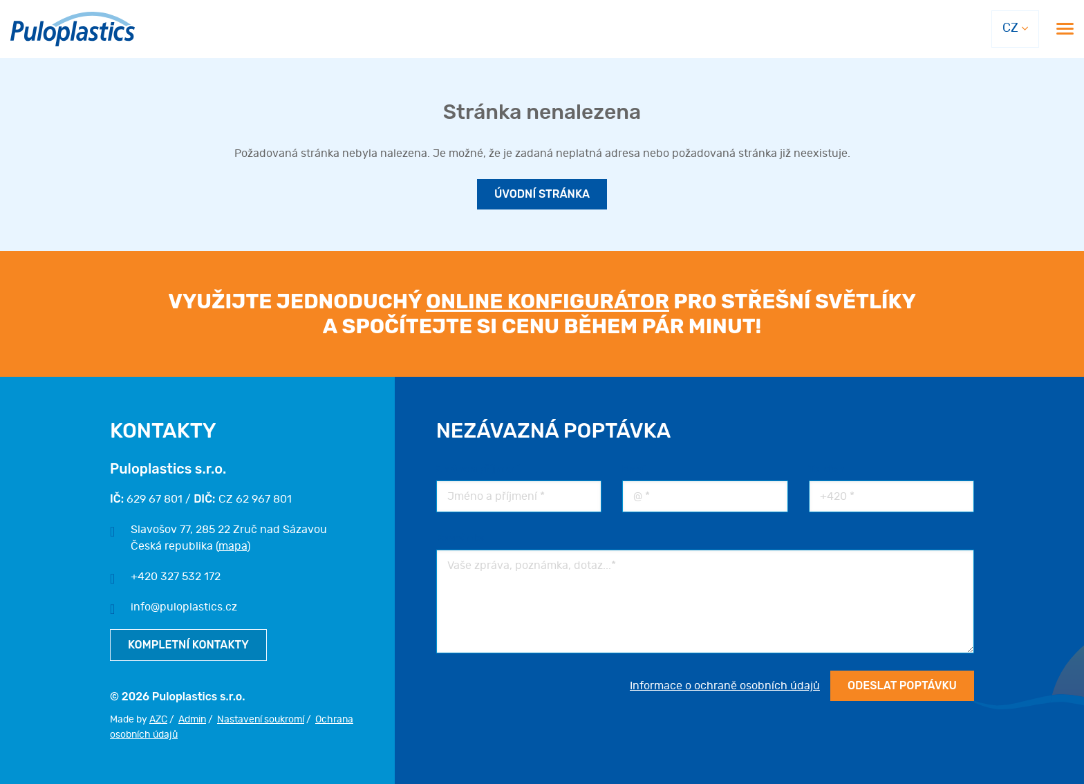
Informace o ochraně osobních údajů (725, 685)
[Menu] (1065, 28)
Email (635, 469)
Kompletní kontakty (188, 644)
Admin (192, 720)
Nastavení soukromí (260, 720)
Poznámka (461, 538)
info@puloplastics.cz (184, 607)
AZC (158, 720)
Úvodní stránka (542, 193)
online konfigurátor (547, 301)
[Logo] (72, 29)
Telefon (827, 469)
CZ (1010, 28)
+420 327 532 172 (176, 576)
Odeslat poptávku (902, 685)
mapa (232, 546)
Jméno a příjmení (477, 469)
